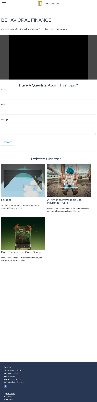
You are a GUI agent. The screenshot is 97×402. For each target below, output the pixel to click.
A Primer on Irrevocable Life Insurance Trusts (64, 201)
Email (3, 104)
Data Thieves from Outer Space (21, 252)
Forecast (7, 199)
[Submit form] (7, 142)
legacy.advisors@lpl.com (14, 382)
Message (4, 119)
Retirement (8, 396)
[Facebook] (5, 386)
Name (3, 90)
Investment (8, 399)
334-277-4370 (15, 370)
